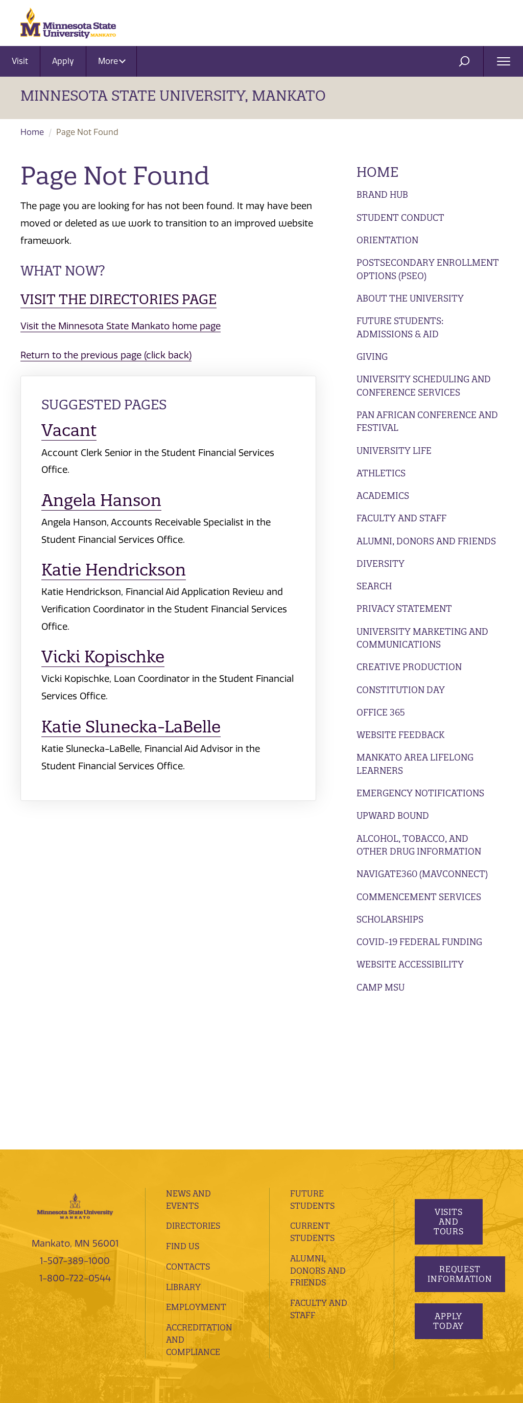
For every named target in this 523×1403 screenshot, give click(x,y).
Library (183, 1148)
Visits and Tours (448, 1083)
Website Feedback (400, 734)
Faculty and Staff (401, 518)
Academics (382, 495)
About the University (410, 298)
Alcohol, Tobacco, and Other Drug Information (418, 845)
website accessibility (87, 1307)
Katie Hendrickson (113, 570)
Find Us (182, 1107)
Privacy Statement (404, 608)
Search (374, 586)
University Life (394, 450)
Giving (372, 356)
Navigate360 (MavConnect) (422, 873)
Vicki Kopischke (102, 656)
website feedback (163, 1307)
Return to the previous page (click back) (106, 355)
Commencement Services (418, 896)
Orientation (387, 240)
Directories (193, 1087)
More (112, 61)
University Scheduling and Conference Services (423, 386)
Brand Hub (382, 194)
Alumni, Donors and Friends (426, 541)
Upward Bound (392, 815)
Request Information (459, 1135)
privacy (223, 1293)
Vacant (69, 430)
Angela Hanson (101, 500)
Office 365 (380, 712)
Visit (20, 61)
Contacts (188, 1127)
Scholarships (389, 919)
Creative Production (409, 666)
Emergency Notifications (420, 793)
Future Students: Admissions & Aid (399, 327)
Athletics (381, 473)
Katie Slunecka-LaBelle (131, 727)
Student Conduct (400, 217)
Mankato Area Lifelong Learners (414, 764)
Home (32, 132)
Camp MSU (380, 987)
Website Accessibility (410, 964)
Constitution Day (400, 689)
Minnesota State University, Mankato (173, 95)
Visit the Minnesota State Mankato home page (120, 326)
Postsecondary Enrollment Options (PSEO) (427, 269)
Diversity (380, 563)
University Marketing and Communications (422, 638)
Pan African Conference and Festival (427, 421)
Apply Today (448, 1182)
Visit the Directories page (118, 299)
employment (196, 1168)
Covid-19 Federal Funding (419, 941)
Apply (63, 61)
